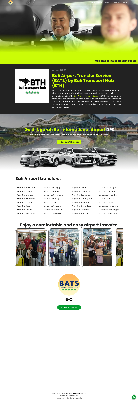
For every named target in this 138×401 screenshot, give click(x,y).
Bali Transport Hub (71, 396)
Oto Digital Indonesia (74, 398)
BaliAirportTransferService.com (66, 90)
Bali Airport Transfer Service (87, 96)
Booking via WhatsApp (69, 307)
